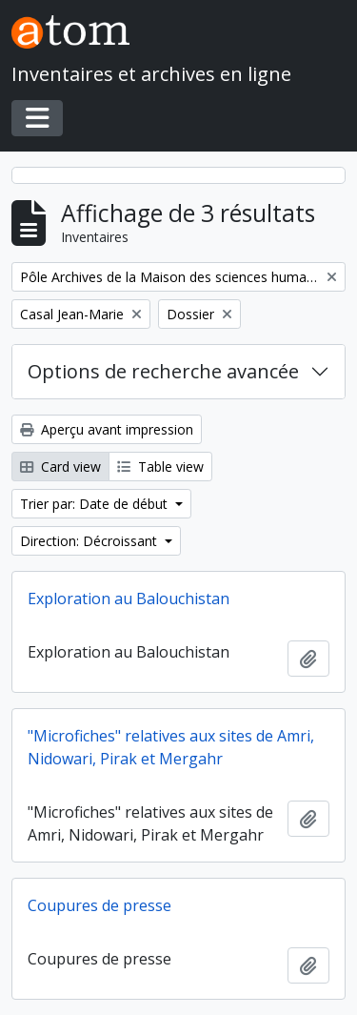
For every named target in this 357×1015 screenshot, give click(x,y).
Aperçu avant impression (106, 429)
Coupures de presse (99, 905)
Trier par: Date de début (95, 504)
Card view (60, 466)
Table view (160, 466)
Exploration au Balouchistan (128, 598)
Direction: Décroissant (90, 541)
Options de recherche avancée (163, 371)
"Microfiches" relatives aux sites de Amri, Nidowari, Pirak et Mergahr (171, 747)
